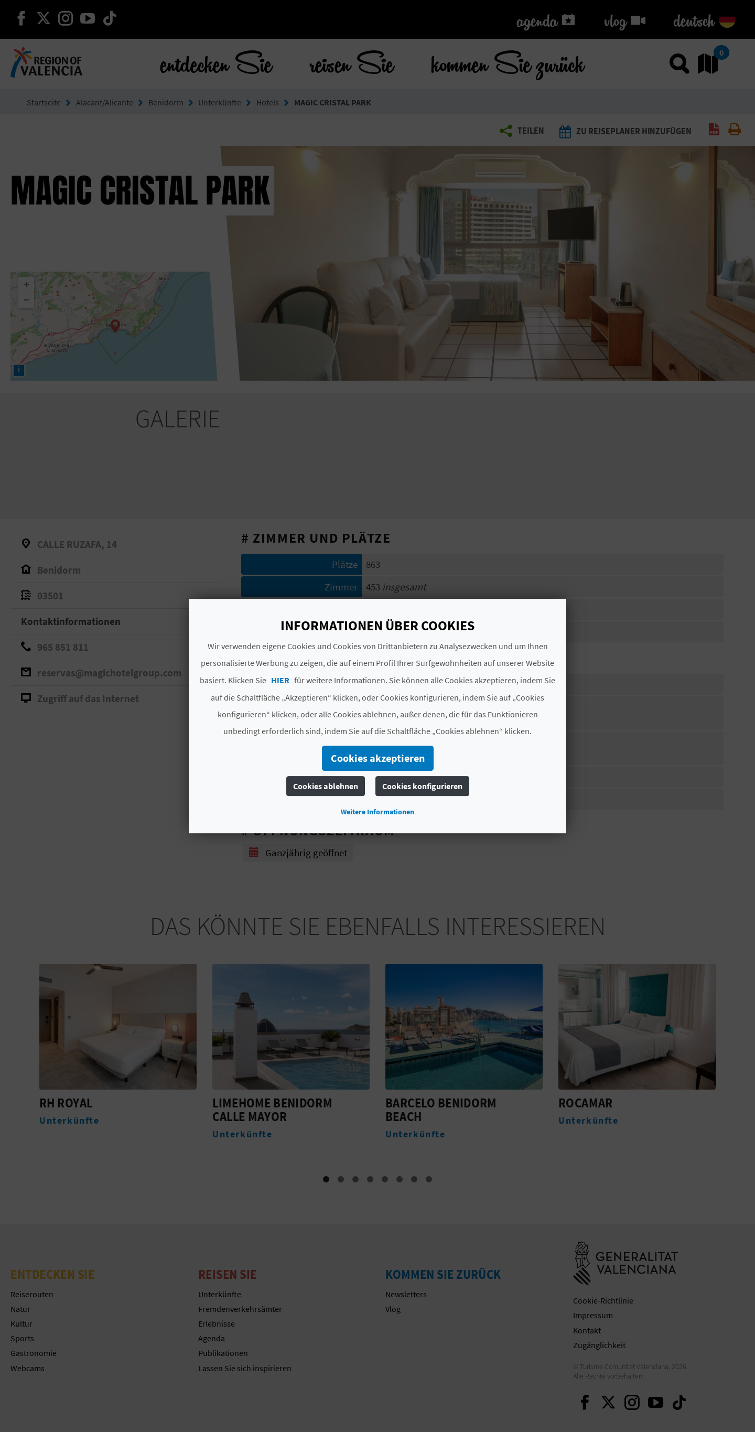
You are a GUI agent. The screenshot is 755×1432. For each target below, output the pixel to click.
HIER (280, 680)
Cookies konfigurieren (422, 786)
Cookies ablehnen (325, 786)
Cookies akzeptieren (378, 758)
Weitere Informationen (377, 811)
